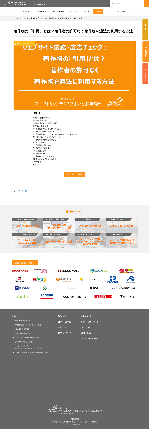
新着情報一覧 (86, 316)
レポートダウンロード (89, 322)
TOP (17, 18)
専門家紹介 (62, 316)
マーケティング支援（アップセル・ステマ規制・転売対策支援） (90, 239)
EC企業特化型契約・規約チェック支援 (57, 223)
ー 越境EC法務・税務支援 (21, 333)
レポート (98, 11)
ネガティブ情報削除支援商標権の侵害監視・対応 (120, 238)
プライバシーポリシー (89, 338)
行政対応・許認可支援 (88, 223)
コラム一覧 (85, 327)
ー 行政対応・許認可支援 (21, 329)
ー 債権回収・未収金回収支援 (23, 342)
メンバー (26, 11)
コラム (108, 11)
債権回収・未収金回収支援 (57, 238)
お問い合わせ (121, 11)
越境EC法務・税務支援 (119, 223)
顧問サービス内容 (41, 11)
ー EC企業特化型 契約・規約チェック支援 (27, 325)
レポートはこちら (24, 44)
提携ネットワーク (64, 333)
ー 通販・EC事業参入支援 (21, 321)
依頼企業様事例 (58, 11)
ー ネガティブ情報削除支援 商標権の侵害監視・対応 (30, 352)
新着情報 (86, 11)
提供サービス (17, 316)
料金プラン (73, 11)
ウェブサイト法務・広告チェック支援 (24, 238)
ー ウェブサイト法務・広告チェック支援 (26, 337)
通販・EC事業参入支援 (25, 223)
